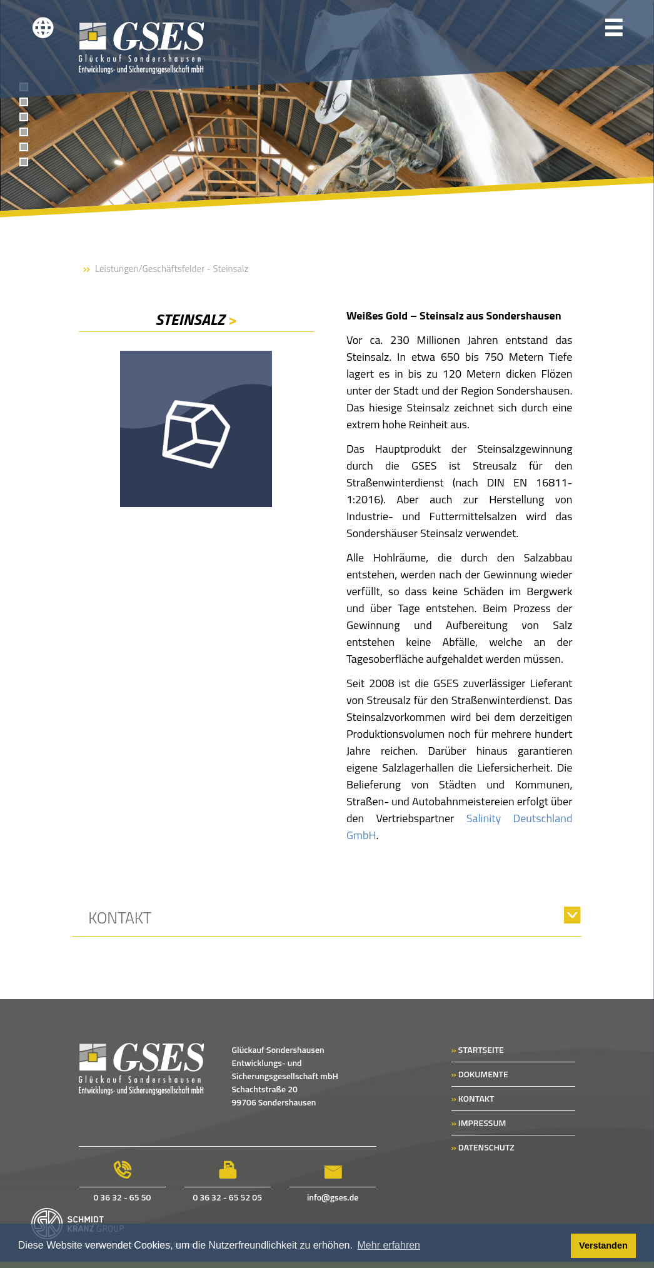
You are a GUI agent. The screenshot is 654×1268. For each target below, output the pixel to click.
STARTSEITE (477, 1049)
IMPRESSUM (478, 1122)
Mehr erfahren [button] (389, 1245)
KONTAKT (473, 1098)
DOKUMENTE (479, 1073)
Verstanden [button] (603, 1245)
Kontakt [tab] (119, 918)
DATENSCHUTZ (483, 1147)
